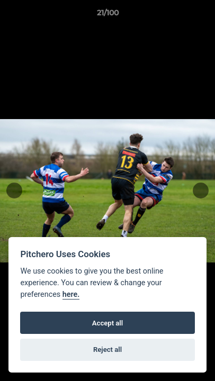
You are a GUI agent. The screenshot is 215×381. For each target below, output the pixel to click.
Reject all (107, 349)
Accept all (107, 323)
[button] (202, 15)
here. (71, 294)
